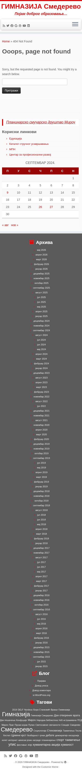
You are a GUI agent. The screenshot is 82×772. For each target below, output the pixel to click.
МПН (12, 149)
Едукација (15, 138)
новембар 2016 (41, 600)
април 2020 (42, 429)
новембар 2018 (41, 496)
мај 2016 (41, 623)
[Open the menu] (75, 24)
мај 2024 (41, 349)
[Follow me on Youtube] (25, 25)
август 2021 (41, 420)
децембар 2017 (41, 548)
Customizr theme (49, 767)
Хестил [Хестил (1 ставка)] (6, 735)
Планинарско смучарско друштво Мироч (40, 122)
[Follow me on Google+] (17, 25)
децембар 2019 (41, 444)
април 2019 (42, 472)
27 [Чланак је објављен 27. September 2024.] (51, 207)
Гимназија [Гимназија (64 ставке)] (16, 714)
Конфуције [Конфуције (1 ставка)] (21, 720)
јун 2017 (41, 567)
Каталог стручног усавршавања (29, 143)
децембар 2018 (41, 491)
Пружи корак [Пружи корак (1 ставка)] (21, 725)
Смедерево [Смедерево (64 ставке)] (17, 729)
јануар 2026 (41, 269)
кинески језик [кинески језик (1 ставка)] (25, 740)
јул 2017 (41, 562)
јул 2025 (41, 297)
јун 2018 (41, 519)
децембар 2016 (41, 595)
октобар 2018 (41, 500)
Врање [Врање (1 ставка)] (54, 709)
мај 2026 (41, 250)
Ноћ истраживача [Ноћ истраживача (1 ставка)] (67, 720)
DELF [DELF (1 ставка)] (20, 709)
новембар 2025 (41, 278)
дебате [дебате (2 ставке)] (50, 735)
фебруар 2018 (41, 538)
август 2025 (41, 292)
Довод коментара (41, 690)
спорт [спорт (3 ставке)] (60, 740)
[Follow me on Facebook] (13, 25)
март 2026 (41, 259)
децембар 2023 (41, 373)
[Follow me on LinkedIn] (29, 25)
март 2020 (41, 434)
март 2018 (41, 534)
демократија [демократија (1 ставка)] (61, 735)
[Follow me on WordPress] (21, 25)
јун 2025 (41, 302)
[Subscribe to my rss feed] (4, 25)
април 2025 (42, 311)
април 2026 (42, 254)
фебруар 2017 (41, 586)
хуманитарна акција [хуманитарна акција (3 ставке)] (46, 744)
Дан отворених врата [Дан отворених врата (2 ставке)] (67, 715)
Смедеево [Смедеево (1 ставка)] (75, 725)
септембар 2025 (41, 288)
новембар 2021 (41, 415)
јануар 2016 (41, 642)
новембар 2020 (41, 425)
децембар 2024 (41, 321)
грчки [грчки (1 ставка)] (42, 735)
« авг (5, 225)
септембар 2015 (41, 657)
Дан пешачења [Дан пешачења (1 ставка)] (7, 720)
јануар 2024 (41, 368)
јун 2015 (41, 661)
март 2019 (41, 477)
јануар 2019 (41, 486)
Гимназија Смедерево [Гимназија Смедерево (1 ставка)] (42, 715)
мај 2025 (41, 306)
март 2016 (41, 633)
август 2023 (41, 377)
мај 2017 (41, 571)
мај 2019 (41, 467)
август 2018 (41, 510)
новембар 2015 (41, 652)
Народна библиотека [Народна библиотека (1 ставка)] (47, 720)
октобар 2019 (41, 453)
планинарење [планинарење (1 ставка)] (49, 740)
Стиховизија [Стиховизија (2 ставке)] (54, 730)
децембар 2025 (41, 273)
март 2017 (41, 581)
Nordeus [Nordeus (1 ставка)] (28, 709)
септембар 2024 (41, 330)
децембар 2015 (41, 647)
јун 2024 (41, 344)
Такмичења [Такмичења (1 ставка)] (68, 730)
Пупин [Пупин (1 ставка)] (31, 725)
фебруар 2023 (41, 392)
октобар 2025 (41, 283)
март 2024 (41, 359)
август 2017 (41, 557)
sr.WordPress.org (41, 695)
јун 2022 (41, 406)
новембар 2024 (41, 325)
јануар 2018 (41, 543)
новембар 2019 (41, 448)
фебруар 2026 (41, 264)
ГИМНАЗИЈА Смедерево (41, 6)
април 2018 (42, 529)
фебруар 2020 (41, 439)
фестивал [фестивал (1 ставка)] (22, 745)
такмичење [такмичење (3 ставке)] (72, 740)
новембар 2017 (41, 552)
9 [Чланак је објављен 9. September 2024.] (7, 192)
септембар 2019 (41, 458)
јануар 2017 (41, 590)
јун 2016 (41, 619)
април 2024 (42, 354)
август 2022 (41, 401)
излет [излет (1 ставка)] (4, 740)
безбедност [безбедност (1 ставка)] (33, 735)
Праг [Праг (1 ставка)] (11, 725)
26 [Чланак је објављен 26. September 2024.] (40, 207)
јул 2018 (41, 515)
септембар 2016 (41, 609)
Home (6, 41)
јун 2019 (41, 463)
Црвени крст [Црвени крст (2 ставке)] (18, 735)
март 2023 (41, 387)
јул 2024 (41, 340)
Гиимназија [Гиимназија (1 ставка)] (64, 709)
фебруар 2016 (41, 638)
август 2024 (41, 335)
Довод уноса (41, 685)
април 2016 (42, 628)
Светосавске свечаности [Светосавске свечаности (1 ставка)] (47, 725)
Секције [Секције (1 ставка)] (65, 725)
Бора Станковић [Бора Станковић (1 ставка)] (41, 709)
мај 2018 (41, 524)
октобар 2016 (41, 605)
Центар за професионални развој (30, 154)
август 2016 (41, 614)
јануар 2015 (41, 666)
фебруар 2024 (41, 363)
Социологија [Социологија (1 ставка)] (39, 730)
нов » (14, 225)
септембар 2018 (41, 505)
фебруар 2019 (41, 482)
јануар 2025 (41, 316)
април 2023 (42, 382)
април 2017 (42, 576)
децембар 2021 (41, 411)
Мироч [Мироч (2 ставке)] (32, 720)
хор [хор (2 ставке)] (30, 744)
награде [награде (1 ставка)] (37, 740)
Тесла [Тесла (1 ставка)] (78, 730)
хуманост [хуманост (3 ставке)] (67, 744)
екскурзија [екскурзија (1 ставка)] (73, 735)
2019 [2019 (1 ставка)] (14, 709)
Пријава (41, 681)
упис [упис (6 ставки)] (12, 744)
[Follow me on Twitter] (8, 25)
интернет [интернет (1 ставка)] (13, 740)
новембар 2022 (41, 396)
